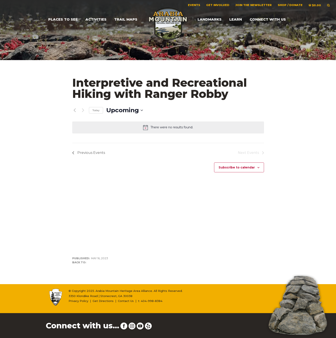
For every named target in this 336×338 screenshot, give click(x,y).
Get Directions (103, 301)
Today (96, 110)
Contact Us (126, 301)
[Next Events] (83, 110)
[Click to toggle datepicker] (124, 110)
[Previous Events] (74, 110)
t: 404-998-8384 (150, 301)
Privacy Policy (78, 301)
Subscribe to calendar (237, 167)
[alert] (168, 127)
